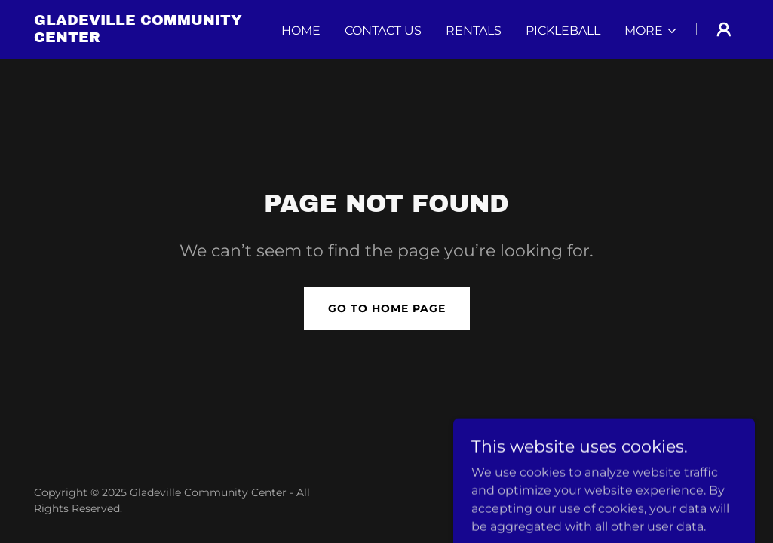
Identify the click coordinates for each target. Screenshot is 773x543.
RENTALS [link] (474, 30)
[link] (157, 38)
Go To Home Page (387, 308)
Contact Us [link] (383, 30)
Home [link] (301, 30)
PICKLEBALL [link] (563, 30)
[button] (651, 31)
